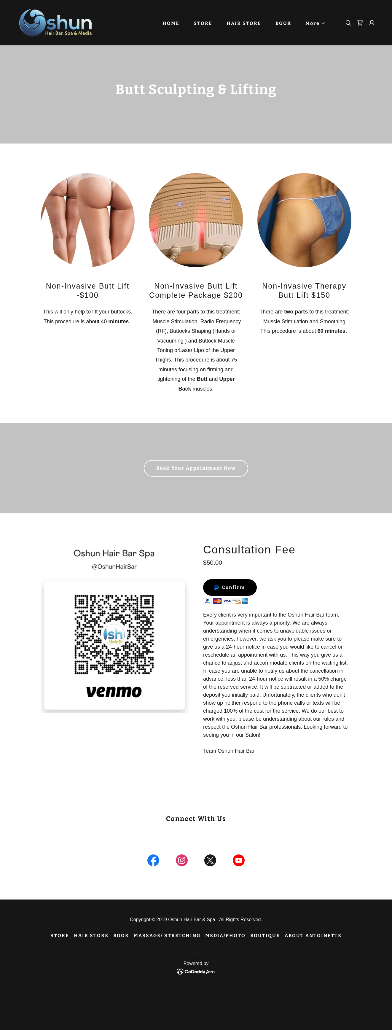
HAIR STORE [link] (244, 23)
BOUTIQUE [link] (265, 935)
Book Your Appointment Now (196, 468)
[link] (57, 22)
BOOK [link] (283, 23)
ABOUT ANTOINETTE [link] (313, 935)
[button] (313, 23)
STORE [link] (203, 23)
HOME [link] (170, 23)
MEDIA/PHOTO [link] (225, 935)
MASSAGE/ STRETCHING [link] (167, 935)
